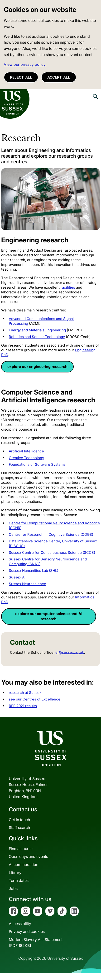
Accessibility (20, 923)
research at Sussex (25, 692)
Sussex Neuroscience (27, 584)
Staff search (19, 827)
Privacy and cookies (27, 931)
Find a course (21, 848)
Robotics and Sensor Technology (37, 336)
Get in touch (19, 819)
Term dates (19, 880)
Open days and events (28, 856)
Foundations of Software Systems (37, 464)
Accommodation (23, 864)
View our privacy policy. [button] (25, 64)
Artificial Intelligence (26, 451)
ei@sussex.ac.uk (69, 652)
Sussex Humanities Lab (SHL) (33, 570)
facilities (68, 287)
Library (15, 872)
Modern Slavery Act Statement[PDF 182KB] (36, 942)
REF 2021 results (23, 706)
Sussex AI (17, 577)
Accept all (58, 77)
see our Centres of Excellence (34, 699)
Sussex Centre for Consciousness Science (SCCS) (52, 552)
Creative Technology (26, 458)
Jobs (13, 888)
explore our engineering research (37, 366)
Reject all (21, 77)
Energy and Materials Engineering (37, 330)
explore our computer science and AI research (48, 616)
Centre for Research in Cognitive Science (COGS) (51, 534)
